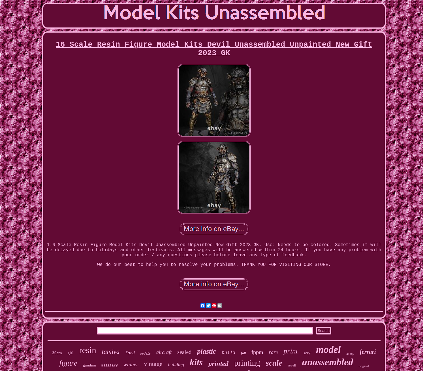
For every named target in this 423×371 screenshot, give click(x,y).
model (328, 349)
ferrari (368, 351)
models (145, 353)
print (290, 351)
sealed (184, 352)
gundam (89, 365)
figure (68, 363)
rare (273, 352)
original (364, 366)
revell (292, 365)
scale (274, 363)
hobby (350, 353)
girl (71, 353)
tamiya (111, 351)
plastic (206, 351)
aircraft (164, 352)
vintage (153, 363)
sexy (307, 353)
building (176, 364)
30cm (57, 353)
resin (87, 350)
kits (196, 362)
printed (218, 363)
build (228, 352)
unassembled (327, 362)
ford (130, 353)
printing (247, 362)
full (243, 353)
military (109, 366)
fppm (257, 352)
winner (130, 364)
